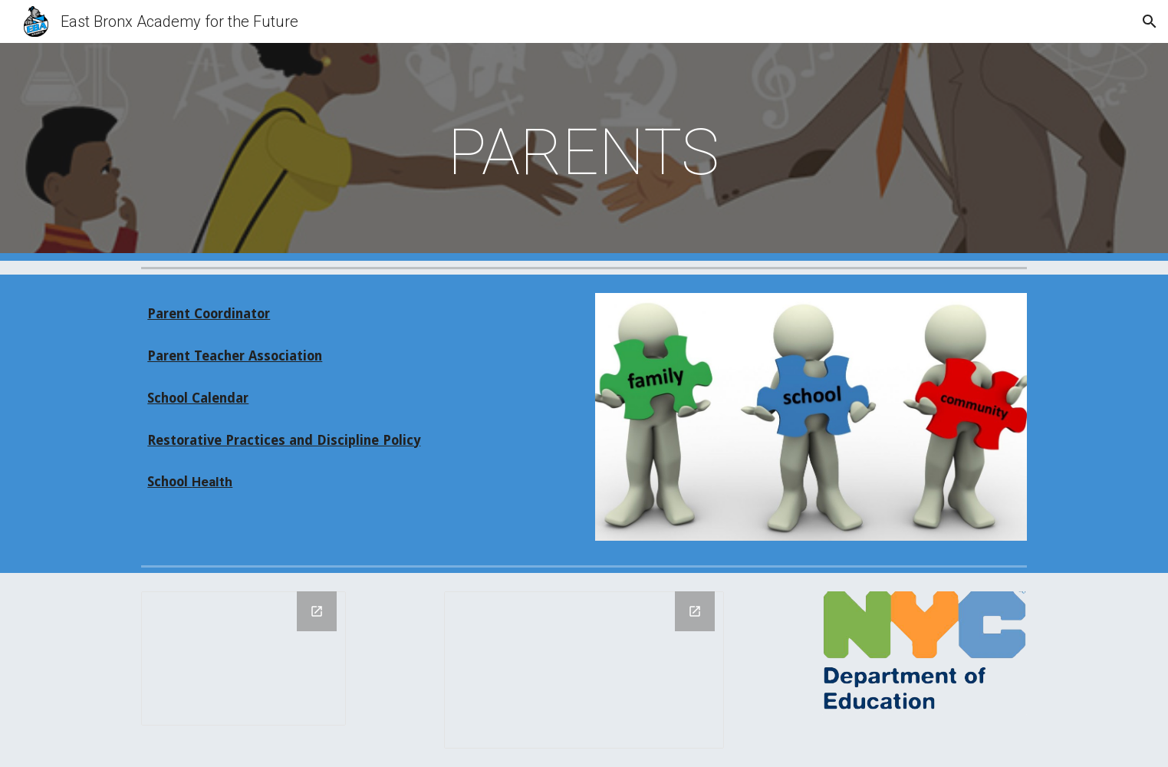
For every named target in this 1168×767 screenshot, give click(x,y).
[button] (1149, 21)
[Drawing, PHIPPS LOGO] (243, 658)
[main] (584, 152)
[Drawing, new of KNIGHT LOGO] (584, 670)
